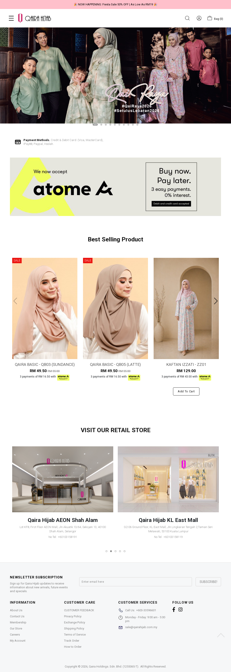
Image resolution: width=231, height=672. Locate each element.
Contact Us (17, 616)
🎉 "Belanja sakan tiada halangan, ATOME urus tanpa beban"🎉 (166, 4)
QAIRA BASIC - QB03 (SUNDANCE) (45, 364)
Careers (15, 634)
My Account (17, 640)
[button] (95, 125)
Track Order (71, 640)
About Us (16, 610)
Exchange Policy (74, 622)
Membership (18, 622)
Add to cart (186, 391)
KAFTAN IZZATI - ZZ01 (186, 364)
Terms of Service (75, 634)
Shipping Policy (74, 628)
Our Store (16, 628)
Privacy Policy (72, 616)
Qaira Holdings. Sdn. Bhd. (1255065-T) (113, 666)
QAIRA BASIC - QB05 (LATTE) (115, 364)
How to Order (72, 646)
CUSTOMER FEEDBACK (79, 610)
